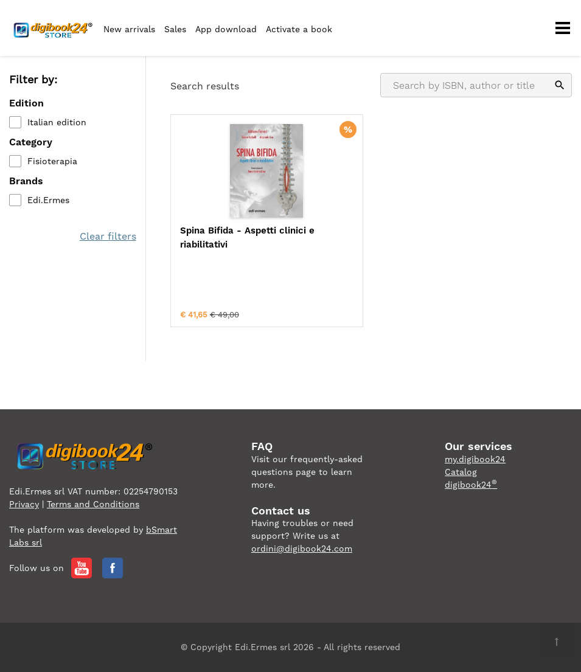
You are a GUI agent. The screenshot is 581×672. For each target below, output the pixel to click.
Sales (175, 29)
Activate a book (299, 29)
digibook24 (471, 485)
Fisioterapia (52, 161)
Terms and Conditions (93, 504)
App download (226, 29)
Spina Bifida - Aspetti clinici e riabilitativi (247, 237)
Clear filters (108, 236)
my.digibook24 (475, 459)
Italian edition (56, 122)
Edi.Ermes (48, 200)
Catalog (461, 472)
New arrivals (129, 29)
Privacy (24, 504)
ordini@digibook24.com (301, 548)
